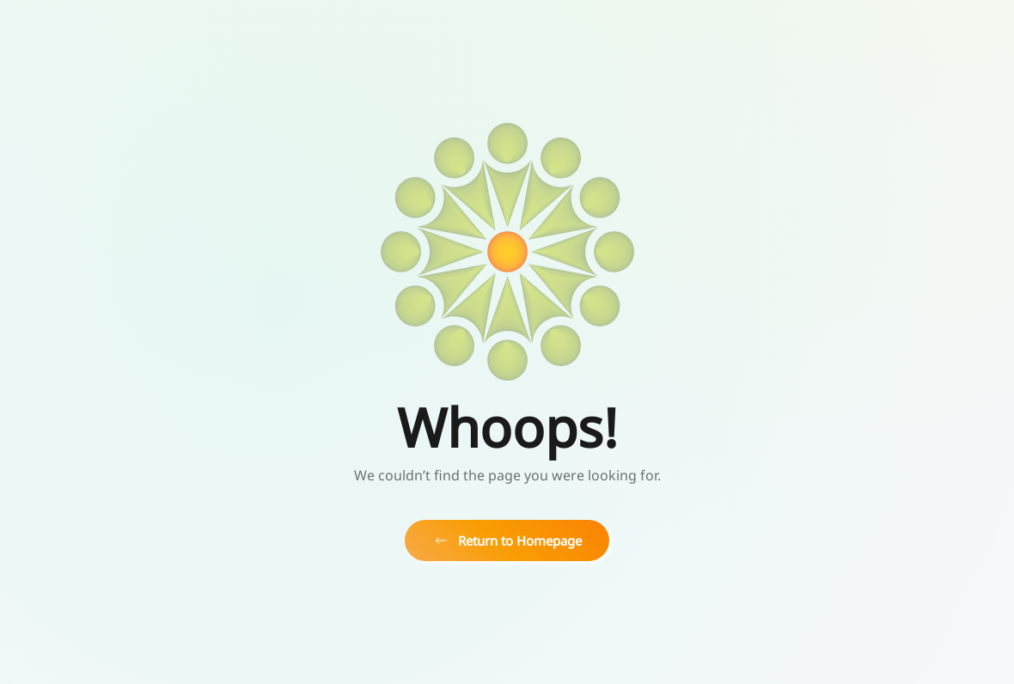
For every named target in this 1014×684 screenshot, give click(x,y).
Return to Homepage (507, 540)
